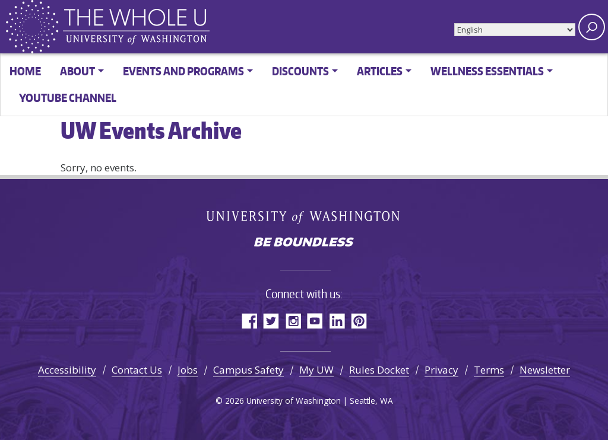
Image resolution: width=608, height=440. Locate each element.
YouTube (315, 321)
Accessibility (67, 370)
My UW (316, 370)
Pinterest (359, 321)
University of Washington (304, 216)
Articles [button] (380, 70)
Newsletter (545, 370)
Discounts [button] (300, 70)
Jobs (188, 370)
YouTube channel (67, 97)
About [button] (77, 70)
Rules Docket (379, 370)
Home (25, 70)
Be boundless (304, 243)
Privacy (441, 370)
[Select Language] (514, 29)
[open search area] (591, 27)
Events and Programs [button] (183, 70)
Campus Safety (248, 370)
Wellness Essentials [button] (487, 70)
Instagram (293, 321)
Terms (489, 370)
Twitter (271, 321)
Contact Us (137, 370)
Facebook (249, 321)
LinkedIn (337, 321)
